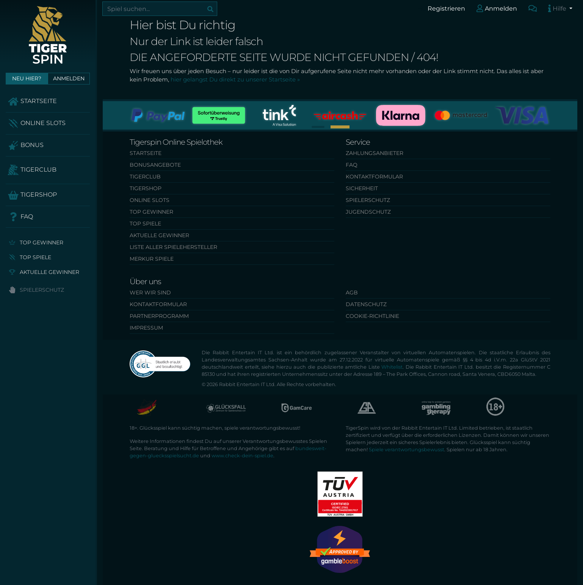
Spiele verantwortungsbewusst (406, 449)
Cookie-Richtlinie (372, 316)
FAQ (20, 216)
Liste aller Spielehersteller (173, 247)
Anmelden (496, 8)
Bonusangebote (155, 164)
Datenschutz (366, 304)
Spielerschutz (36, 290)
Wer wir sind (150, 292)
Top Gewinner (36, 242)
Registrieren (441, 8)
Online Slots (37, 123)
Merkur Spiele (152, 258)
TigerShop (32, 195)
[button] (318, 127)
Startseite (32, 101)
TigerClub (32, 170)
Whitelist (392, 367)
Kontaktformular (374, 176)
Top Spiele (30, 257)
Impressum (146, 327)
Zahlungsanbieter (374, 153)
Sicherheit (362, 188)
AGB (352, 292)
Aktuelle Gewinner (44, 272)
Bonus (26, 145)
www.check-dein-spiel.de (242, 455)
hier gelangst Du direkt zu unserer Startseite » (235, 79)
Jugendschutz (368, 211)
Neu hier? (26, 78)
